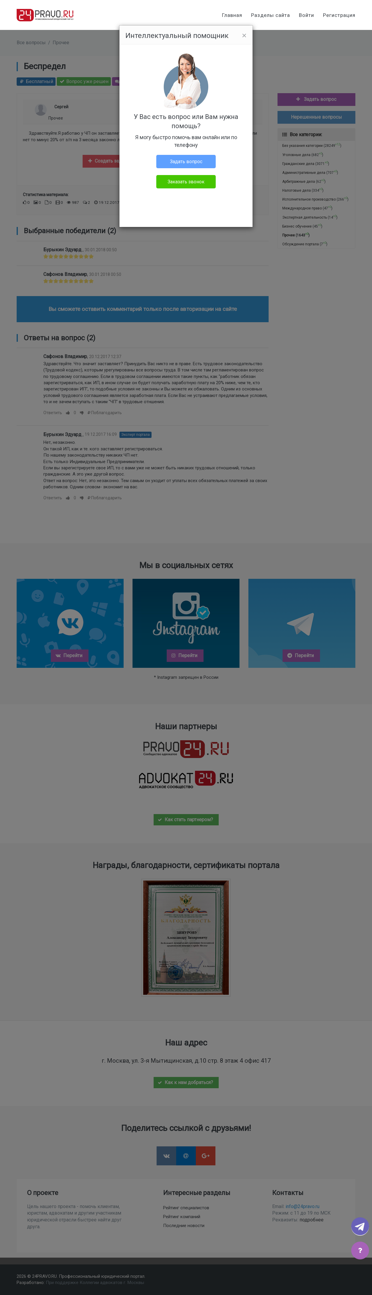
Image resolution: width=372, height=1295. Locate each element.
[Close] (244, 35)
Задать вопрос (186, 161)
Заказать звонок (186, 182)
